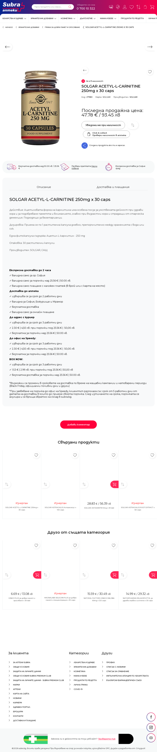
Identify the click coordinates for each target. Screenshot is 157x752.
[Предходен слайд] (7, 47)
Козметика (66, 18)
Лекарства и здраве (12, 18)
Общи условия (21, 667)
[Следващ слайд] (150, 47)
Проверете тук (106, 739)
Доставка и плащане (24, 720)
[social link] (151, 724)
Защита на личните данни (27, 671)
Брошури (18, 711)
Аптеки (17, 689)
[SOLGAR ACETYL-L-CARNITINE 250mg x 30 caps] (40, 108)
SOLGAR (107, 97)
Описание (44, 187)
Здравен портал (21, 707)
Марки (16, 685)
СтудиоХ (140, 748)
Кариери (17, 703)
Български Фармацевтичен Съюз (124, 680)
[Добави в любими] (36, 455)
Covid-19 (78, 689)
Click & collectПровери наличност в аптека (106, 134)
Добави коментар (78, 424)
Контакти (18, 716)
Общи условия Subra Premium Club (32, 676)
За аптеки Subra (21, 662)
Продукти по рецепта (132, 18)
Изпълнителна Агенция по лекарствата (127, 676)
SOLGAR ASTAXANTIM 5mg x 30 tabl (99, 508)
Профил (110, 662)
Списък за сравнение (117, 671)
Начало (9, 27)
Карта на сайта (21, 694)
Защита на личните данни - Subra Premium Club (38, 680)
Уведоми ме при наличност (103, 125)
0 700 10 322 (86, 8)
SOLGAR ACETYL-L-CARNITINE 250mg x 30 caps (110, 27)
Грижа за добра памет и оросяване (62, 27)
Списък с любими (116, 667)
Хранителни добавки (42, 18)
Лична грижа (81, 685)
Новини (17, 698)
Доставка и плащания (113, 187)
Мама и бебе (106, 18)
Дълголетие (86, 18)
